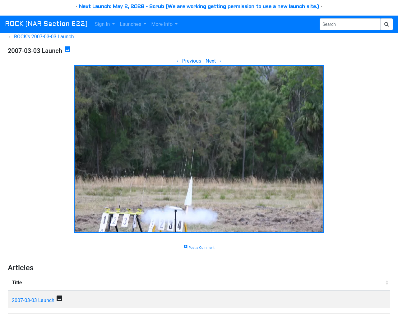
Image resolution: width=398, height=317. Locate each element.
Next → (214, 61)
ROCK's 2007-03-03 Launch (44, 37)
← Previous (188, 61)
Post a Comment (198, 248)
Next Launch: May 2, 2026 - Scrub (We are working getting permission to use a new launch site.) (199, 6)
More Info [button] (162, 24)
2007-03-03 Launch (33, 300)
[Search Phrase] (350, 24)
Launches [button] (131, 24)
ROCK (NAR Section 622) (46, 24)
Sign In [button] (103, 24)
